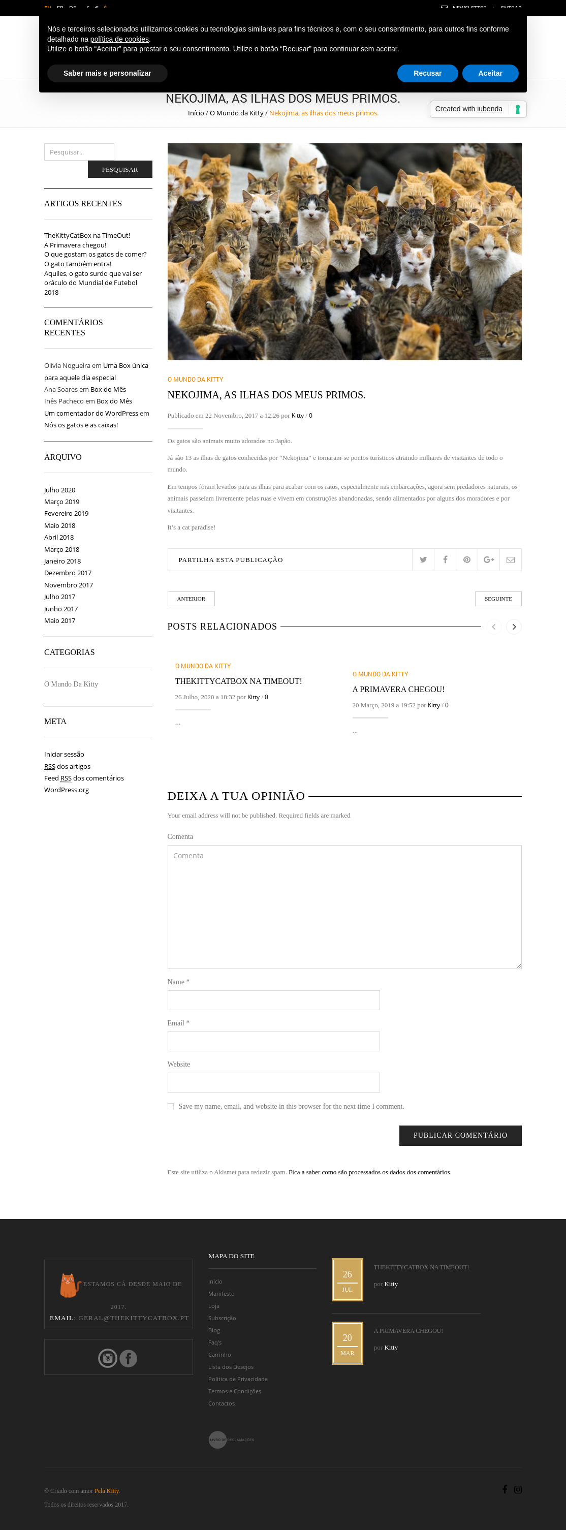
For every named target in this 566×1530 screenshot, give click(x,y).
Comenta (181, 836)
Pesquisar (120, 169)
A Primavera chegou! (399, 689)
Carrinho (219, 1354)
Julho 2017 (59, 596)
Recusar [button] (428, 73)
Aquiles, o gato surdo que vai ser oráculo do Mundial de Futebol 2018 (93, 283)
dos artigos (67, 766)
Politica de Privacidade (238, 1379)
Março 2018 (61, 549)
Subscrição (222, 1318)
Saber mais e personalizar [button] (107, 73)
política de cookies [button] (119, 39)
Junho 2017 (61, 608)
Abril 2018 (59, 537)
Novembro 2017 (68, 584)
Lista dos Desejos (231, 1366)
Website (179, 1064)
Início (196, 112)
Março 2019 (61, 501)
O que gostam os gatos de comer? (95, 254)
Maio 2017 (59, 620)
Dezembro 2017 (67, 572)
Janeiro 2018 (62, 561)
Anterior (191, 599)
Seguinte (498, 599)
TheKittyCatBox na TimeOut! (238, 681)
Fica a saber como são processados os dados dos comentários (369, 1172)
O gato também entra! (77, 263)
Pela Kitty (107, 1490)
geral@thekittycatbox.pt (133, 1318)
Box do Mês (108, 389)
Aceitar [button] (490, 73)
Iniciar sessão (64, 754)
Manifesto (221, 1293)
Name (179, 982)
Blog (214, 1330)
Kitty (298, 415)
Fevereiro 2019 (66, 513)
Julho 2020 (59, 489)
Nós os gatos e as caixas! (81, 424)
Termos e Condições (234, 1391)
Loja (213, 1305)
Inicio (215, 1281)
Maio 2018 (59, 525)
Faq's (215, 1342)
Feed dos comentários (84, 778)
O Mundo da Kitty (237, 112)
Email (179, 1023)
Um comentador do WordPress (91, 413)
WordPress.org (66, 789)
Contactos (221, 1403)
